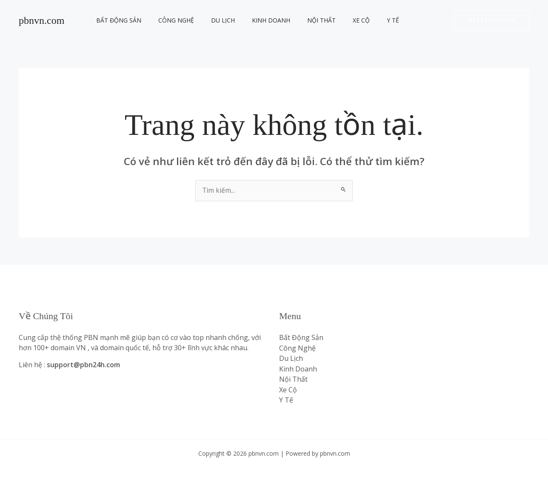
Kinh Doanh (253, 20)
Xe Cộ (333, 20)
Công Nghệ (168, 20)
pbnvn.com (41, 20)
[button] (491, 21)
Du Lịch (210, 20)
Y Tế (360, 20)
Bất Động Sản (116, 20)
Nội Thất (298, 20)
